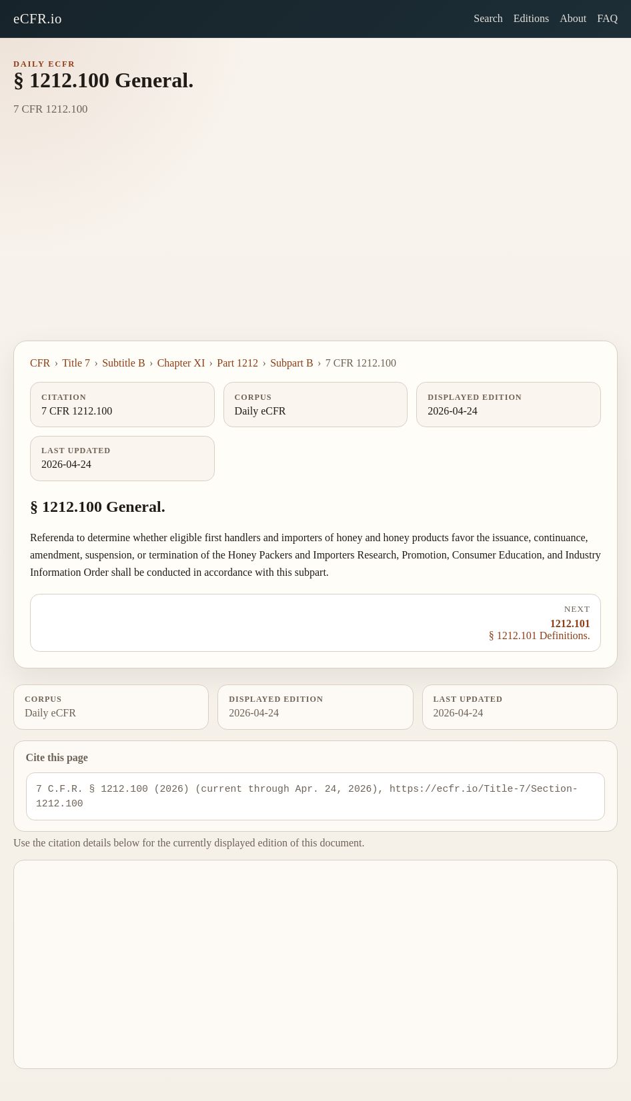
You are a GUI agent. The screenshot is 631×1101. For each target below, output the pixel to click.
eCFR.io (37, 18)
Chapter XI (181, 363)
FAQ (607, 18)
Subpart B (291, 363)
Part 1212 (237, 363)
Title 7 (76, 363)
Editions (531, 18)
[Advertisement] (315, 240)
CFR (40, 363)
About (573, 18)
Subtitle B (123, 363)
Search (488, 18)
